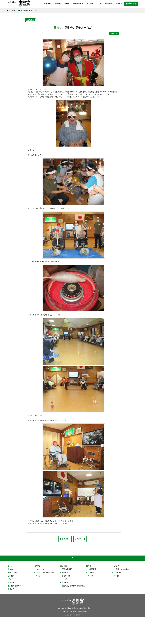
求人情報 (90, 4)
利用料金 (65, 592)
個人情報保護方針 (14, 596)
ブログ (99, 4)
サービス (65, 589)
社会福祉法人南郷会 (121, 579)
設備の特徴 (66, 586)
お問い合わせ (131, 4)
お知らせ (11, 579)
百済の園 (57, 4)
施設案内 (65, 582)
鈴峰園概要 (92, 579)
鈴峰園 (67, 4)
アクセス (119, 4)
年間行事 (91, 582)
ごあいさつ (40, 579)
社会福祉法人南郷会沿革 (45, 582)
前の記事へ (65, 549)
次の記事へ (80, 549)
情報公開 (108, 4)
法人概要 (47, 4)
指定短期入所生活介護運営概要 (73, 596)
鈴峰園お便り (78, 4)
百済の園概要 (67, 579)
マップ (38, 586)
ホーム (10, 576)
